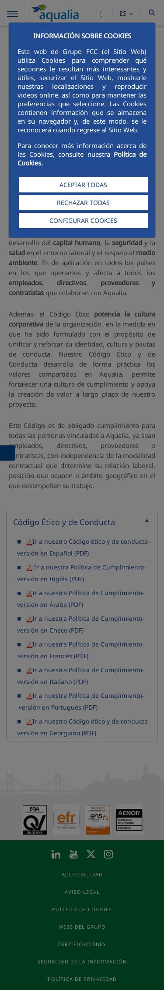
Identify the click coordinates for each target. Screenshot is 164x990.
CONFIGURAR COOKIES (83, 220)
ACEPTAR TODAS (83, 185)
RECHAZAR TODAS (83, 203)
